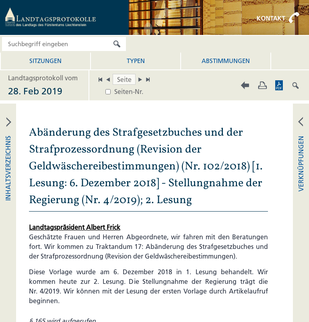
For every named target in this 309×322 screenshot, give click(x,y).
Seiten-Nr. (128, 92)
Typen (136, 61)
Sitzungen (45, 61)
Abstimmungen (226, 61)
